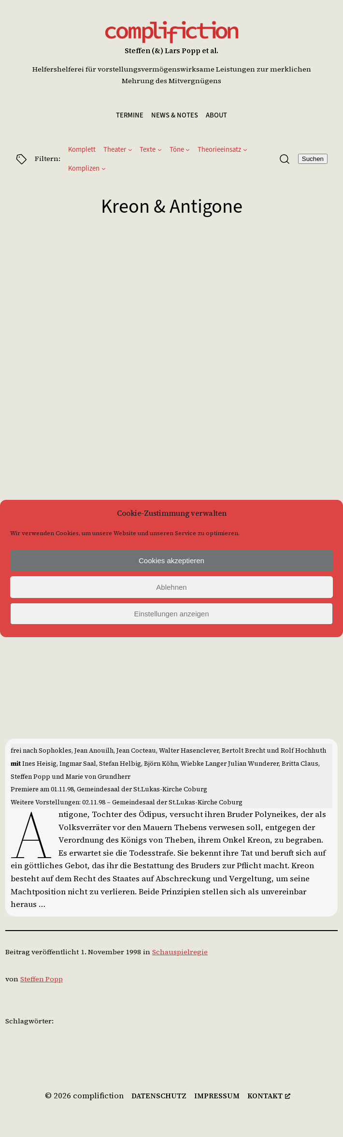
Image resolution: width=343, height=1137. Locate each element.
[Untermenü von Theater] (130, 149)
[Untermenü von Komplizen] (103, 168)
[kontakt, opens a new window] (268, 1096)
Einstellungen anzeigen (171, 614)
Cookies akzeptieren (171, 560)
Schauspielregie (180, 952)
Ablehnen (171, 587)
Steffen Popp (41, 979)
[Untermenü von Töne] (188, 149)
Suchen (313, 158)
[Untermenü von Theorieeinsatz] (245, 149)
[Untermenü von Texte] (159, 149)
